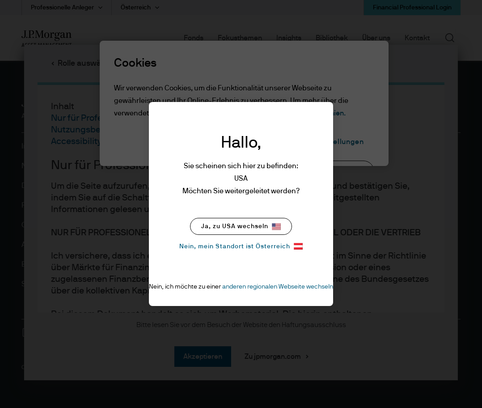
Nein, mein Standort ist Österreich (241, 246)
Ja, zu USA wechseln (241, 226)
